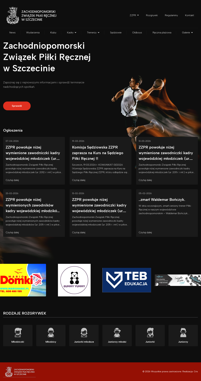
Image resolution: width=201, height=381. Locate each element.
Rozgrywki (152, 15)
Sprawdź (17, 105)
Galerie (187, 32)
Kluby (53, 32)
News (12, 32)
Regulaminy (171, 15)
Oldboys (137, 32)
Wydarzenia (33, 32)
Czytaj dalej (12, 180)
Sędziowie (116, 32)
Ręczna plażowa (162, 32)
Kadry (71, 32)
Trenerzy (93, 32)
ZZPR (134, 15)
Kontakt (189, 15)
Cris (196, 371)
